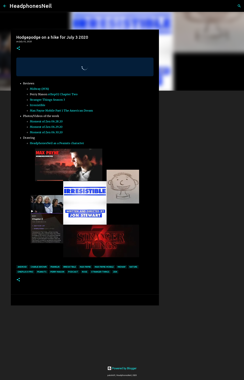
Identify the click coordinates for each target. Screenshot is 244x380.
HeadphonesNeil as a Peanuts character (57, 143)
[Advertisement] (84, 334)
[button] (18, 48)
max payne (85, 267)
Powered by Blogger (122, 368)
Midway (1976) (39, 89)
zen (115, 272)
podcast (73, 272)
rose (84, 272)
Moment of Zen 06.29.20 (46, 127)
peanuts (41, 272)
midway (122, 267)
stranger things (100, 272)
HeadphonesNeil (30, 6)
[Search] (56, 6)
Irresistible (37, 105)
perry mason (57, 272)
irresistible (69, 267)
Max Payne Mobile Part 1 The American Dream (61, 110)
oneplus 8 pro (25, 272)
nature (133, 267)
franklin (54, 267)
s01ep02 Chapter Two (63, 94)
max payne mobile (104, 267)
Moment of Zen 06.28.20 (46, 121)
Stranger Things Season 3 (47, 99)
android (22, 267)
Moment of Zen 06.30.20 (46, 132)
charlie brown (39, 267)
